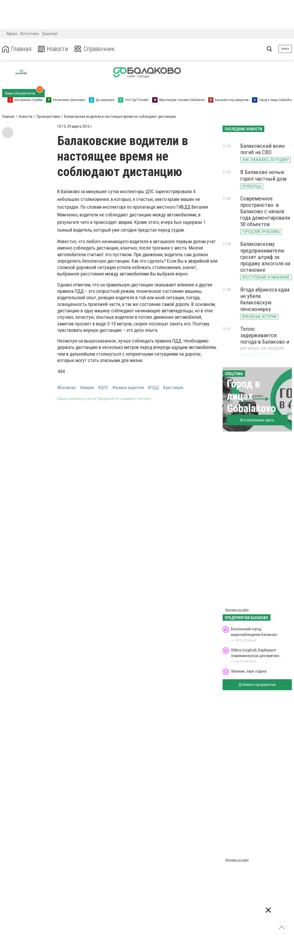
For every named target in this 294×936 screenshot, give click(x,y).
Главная (17, 49)
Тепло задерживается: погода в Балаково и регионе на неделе (264, 338)
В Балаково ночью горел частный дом (263, 175)
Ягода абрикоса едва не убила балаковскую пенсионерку (264, 299)
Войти (285, 49)
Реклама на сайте (237, 610)
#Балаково (66, 387)
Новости (53, 49)
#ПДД (153, 387)
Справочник (94, 49)
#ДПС (103, 387)
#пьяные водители (128, 387)
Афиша (11, 34)
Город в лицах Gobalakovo (251, 396)
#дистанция (173, 387)
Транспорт (50, 34)
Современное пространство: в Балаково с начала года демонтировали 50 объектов (265, 211)
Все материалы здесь (257, 420)
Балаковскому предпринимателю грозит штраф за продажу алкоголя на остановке (265, 257)
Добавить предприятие (257, 684)
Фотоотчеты (29, 34)
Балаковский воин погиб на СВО (262, 149)
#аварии (87, 387)
